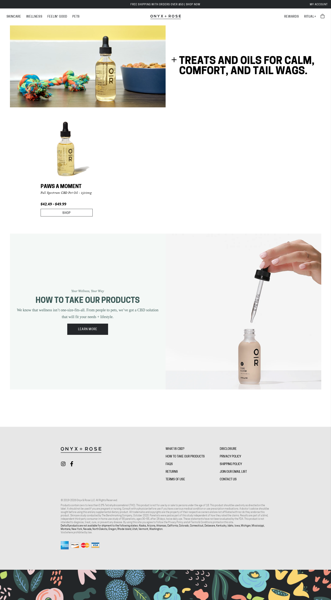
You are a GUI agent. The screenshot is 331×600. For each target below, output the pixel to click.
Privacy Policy (230, 456)
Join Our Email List (233, 472)
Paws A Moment (61, 186)
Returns (172, 472)
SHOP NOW (193, 4)
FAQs (169, 464)
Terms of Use (175, 479)
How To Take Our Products (185, 456)
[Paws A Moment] (66, 150)
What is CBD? (175, 449)
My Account (319, 4)
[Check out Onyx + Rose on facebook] (71, 463)
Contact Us (228, 479)
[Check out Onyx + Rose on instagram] (63, 463)
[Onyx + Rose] (165, 17)
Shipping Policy (231, 464)
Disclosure (228, 449)
